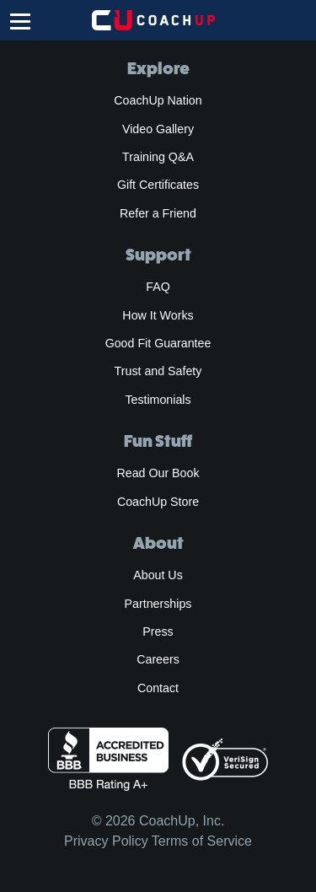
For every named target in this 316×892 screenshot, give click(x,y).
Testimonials (157, 399)
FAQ (157, 286)
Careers (158, 659)
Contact (158, 688)
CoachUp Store (158, 501)
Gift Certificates (158, 184)
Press (157, 631)
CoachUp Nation (157, 100)
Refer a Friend (158, 213)
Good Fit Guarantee (158, 343)
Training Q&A (158, 157)
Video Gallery (158, 129)
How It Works (157, 315)
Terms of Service (202, 841)
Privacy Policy (106, 841)
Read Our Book (157, 473)
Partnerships (158, 603)
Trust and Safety (158, 371)
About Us (158, 575)
